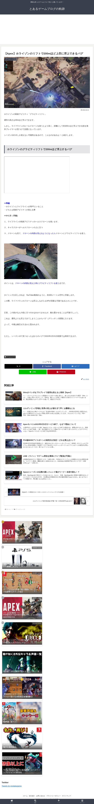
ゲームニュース (10, 357)
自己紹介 (31, 797)
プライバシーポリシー (54, 797)
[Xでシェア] (18, 366)
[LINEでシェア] (33, 372)
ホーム (24, 797)
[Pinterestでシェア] (61, 372)
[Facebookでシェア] (47, 366)
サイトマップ (67, 797)
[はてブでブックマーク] (75, 366)
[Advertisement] (47, 30)
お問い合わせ (40, 797)
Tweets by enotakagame (12, 788)
